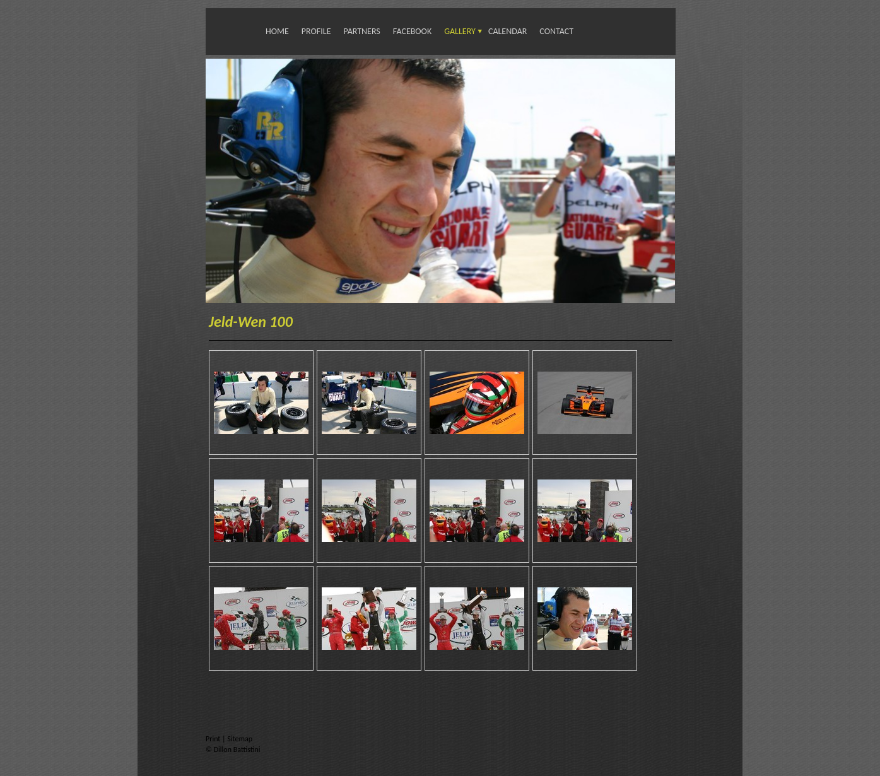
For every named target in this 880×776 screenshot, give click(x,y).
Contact (556, 31)
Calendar (507, 31)
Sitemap (239, 738)
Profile (316, 31)
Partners (361, 31)
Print (214, 738)
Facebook (412, 31)
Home (277, 31)
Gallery (460, 31)
